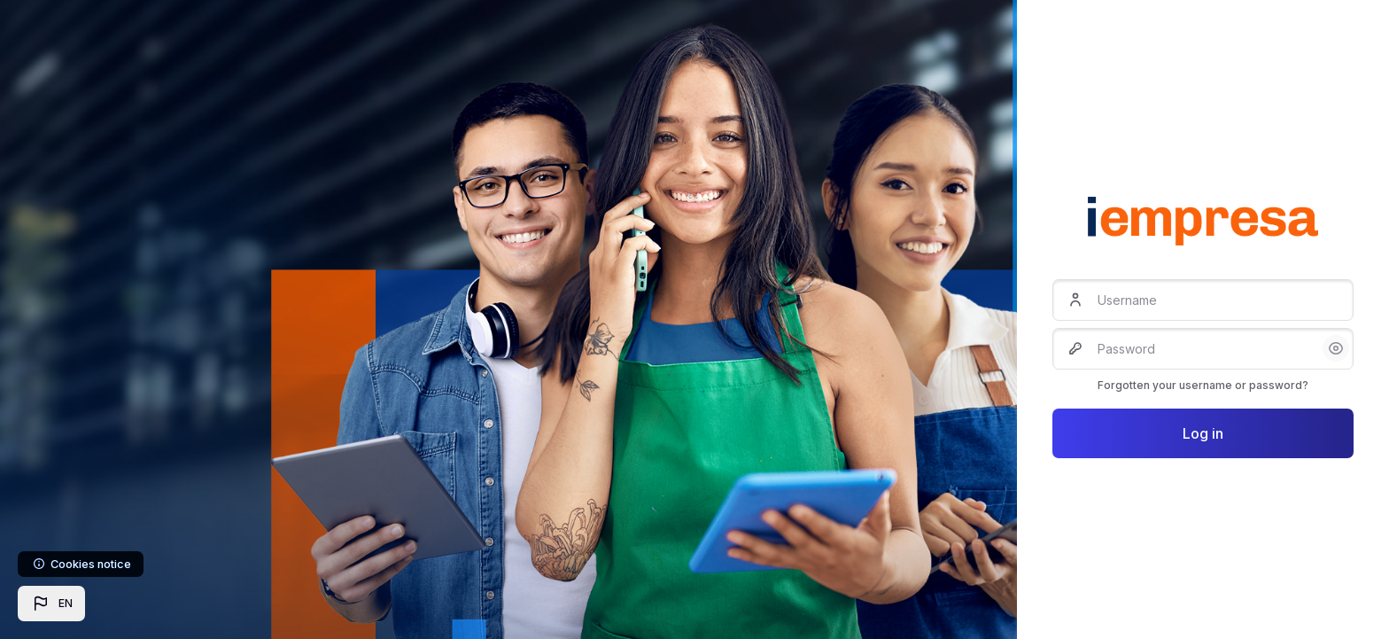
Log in (1203, 433)
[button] (51, 603)
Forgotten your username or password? (1203, 385)
